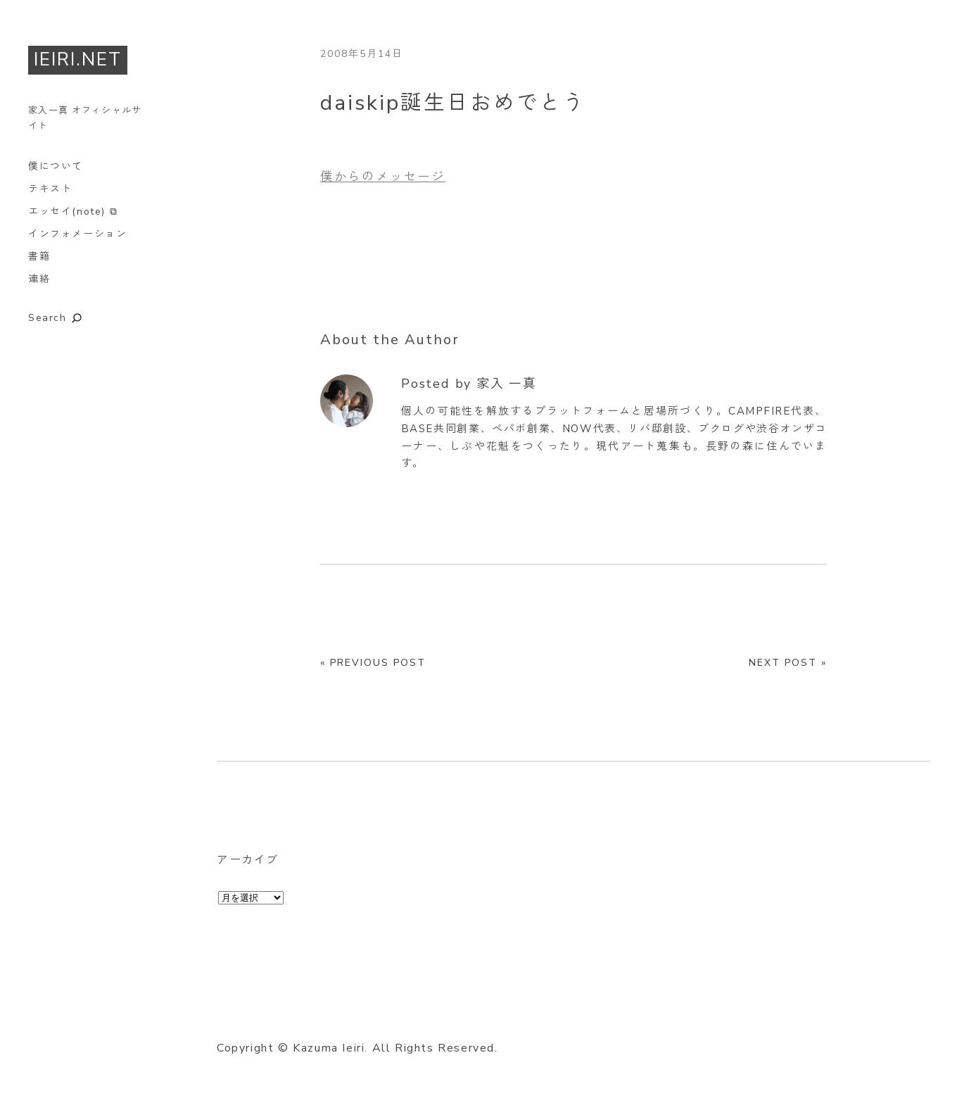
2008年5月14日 (361, 54)
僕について (55, 166)
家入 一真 (506, 383)
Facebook (266, 1014)
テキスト (50, 189)
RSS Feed (383, 1014)
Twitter (227, 1014)
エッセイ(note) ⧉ (73, 211)
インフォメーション (77, 234)
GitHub (344, 1014)
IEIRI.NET (78, 59)
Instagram (305, 1014)
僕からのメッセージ (382, 176)
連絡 (39, 279)
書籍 (39, 256)
